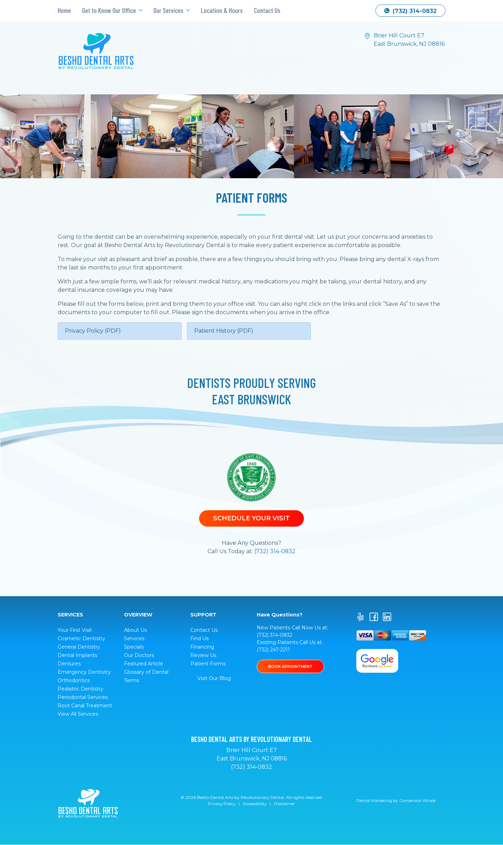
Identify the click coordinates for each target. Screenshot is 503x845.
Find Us (199, 638)
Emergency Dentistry (84, 672)
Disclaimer (285, 804)
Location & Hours (222, 10)
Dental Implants (77, 655)
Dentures (69, 663)
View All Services (78, 714)
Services (134, 638)
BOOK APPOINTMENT (291, 666)
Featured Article (143, 663)
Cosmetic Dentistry (81, 638)
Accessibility (255, 804)
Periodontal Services (83, 697)
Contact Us (267, 10)
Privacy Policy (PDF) (93, 330)
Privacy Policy (221, 804)
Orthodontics (74, 680)
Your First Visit (75, 630)
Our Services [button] (169, 10)
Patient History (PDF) (223, 330)
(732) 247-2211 (273, 650)
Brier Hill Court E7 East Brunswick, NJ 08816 (409, 39)
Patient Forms (208, 663)
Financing (202, 647)
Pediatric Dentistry (80, 689)
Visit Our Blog (210, 678)
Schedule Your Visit (251, 518)
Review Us (203, 655)
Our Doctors (139, 655)
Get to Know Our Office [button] (109, 10)
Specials (134, 647)
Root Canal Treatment (85, 705)
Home (64, 10)
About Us (135, 630)
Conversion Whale (417, 800)
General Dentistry (79, 647)
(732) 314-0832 (410, 11)
